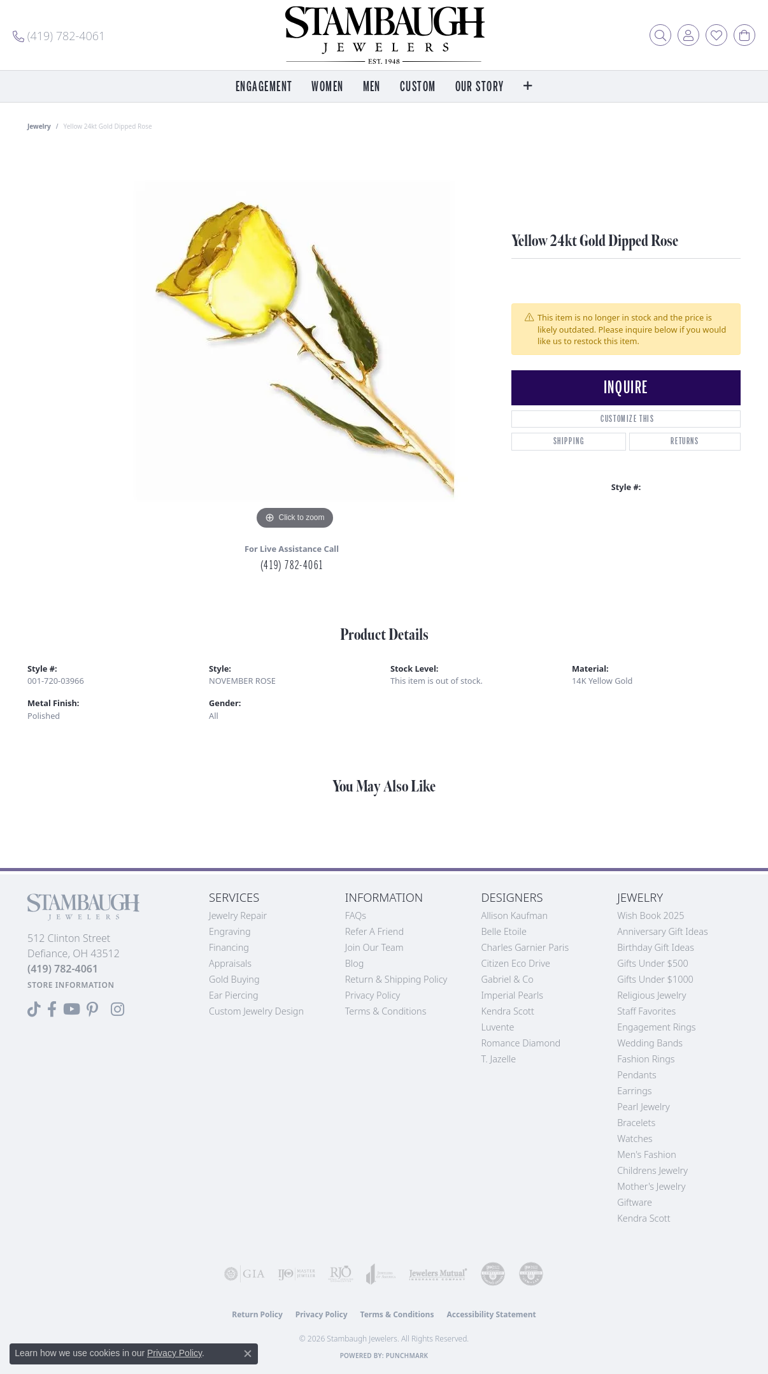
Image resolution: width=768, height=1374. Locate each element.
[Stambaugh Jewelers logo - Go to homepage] (384, 35)
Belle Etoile (504, 931)
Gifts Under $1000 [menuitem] (655, 979)
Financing (229, 947)
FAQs (355, 915)
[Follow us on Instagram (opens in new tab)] (117, 1009)
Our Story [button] (479, 87)
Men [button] (372, 87)
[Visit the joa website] (381, 1274)
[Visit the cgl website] (531, 1274)
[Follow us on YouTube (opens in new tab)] (71, 1009)
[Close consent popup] (248, 1353)
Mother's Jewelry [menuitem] (651, 1186)
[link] (59, 35)
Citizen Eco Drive (515, 963)
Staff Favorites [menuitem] (646, 1011)
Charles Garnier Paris (525, 947)
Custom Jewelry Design (256, 1011)
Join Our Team (374, 947)
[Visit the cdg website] (493, 1274)
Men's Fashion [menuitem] (646, 1154)
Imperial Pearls (512, 995)
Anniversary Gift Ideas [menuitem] (662, 931)
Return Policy (257, 1314)
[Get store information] (71, 985)
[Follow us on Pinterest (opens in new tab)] (92, 1009)
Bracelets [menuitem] (636, 1123)
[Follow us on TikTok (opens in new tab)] (34, 1009)
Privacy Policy (373, 995)
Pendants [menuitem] (637, 1075)
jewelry (39, 126)
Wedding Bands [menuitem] (650, 1043)
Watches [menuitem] (634, 1138)
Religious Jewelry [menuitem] (651, 995)
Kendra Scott (507, 1011)
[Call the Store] (62, 969)
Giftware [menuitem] (634, 1202)
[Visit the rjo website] (340, 1274)
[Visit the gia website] (244, 1274)
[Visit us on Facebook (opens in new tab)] (52, 1009)
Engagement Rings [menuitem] (656, 1027)
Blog (354, 963)
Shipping (569, 441)
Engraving (230, 931)
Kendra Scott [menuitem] (643, 1218)
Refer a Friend (374, 931)
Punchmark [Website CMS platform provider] (407, 1355)
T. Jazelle (498, 1059)
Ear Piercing (234, 995)
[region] (295, 341)
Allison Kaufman (514, 915)
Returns (685, 441)
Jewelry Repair (238, 915)
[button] (660, 35)
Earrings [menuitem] (634, 1091)
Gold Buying (234, 979)
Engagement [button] (264, 87)
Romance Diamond (521, 1043)
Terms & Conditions (386, 1011)
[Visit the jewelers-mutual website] (438, 1274)
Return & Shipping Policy (396, 979)
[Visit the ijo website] (297, 1274)
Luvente (498, 1027)
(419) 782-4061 (291, 565)
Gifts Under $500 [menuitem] (652, 963)
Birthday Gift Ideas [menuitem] (655, 947)
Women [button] (327, 87)
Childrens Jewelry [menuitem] (652, 1170)
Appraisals (230, 963)
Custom (418, 87)
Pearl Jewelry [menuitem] (643, 1107)
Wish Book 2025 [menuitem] (650, 915)
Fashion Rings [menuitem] (645, 1059)
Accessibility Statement (491, 1314)
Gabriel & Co (507, 979)
